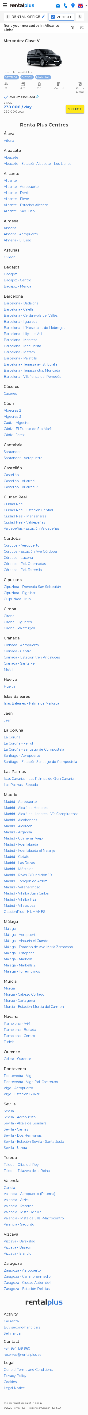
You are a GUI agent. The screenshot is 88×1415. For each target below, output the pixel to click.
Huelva (9, 686)
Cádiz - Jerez (14, 435)
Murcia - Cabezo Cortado (24, 994)
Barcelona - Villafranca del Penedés (32, 376)
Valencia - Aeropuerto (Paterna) (29, 1194)
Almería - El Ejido (17, 240)
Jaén (7, 720)
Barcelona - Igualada (20, 321)
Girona (9, 616)
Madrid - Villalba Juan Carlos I (27, 893)
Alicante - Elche (16, 199)
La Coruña (12, 737)
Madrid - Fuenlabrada (21, 844)
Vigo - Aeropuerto (18, 1088)
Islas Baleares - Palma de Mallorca (31, 703)
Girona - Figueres (18, 622)
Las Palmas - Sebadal (21, 785)
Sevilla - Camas (16, 1129)
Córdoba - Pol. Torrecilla (23, 570)
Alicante (10, 180)
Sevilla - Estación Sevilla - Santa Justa (34, 1141)
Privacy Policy (15, 1376)
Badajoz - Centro (17, 280)
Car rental (11, 1321)
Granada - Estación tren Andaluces (32, 657)
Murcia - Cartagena (19, 1000)
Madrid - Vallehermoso (22, 887)
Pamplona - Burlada (20, 1030)
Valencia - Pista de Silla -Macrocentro (34, 1218)
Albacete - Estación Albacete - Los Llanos (37, 164)
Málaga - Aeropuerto (21, 935)
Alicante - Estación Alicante (26, 205)
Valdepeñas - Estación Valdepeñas (31, 528)
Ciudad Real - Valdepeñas (24, 522)
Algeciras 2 (12, 410)
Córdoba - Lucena (18, 558)
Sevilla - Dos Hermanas (23, 1135)
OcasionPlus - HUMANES (24, 912)
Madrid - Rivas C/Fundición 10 (28, 875)
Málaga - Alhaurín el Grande (26, 941)
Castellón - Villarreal (19, 481)
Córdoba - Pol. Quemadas (25, 564)
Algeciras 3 (12, 416)
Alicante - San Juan (19, 211)
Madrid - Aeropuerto (20, 802)
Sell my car (13, 1333)
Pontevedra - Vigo (19, 1076)
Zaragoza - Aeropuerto (22, 1270)
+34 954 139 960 (17, 1348)
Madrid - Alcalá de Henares (25, 808)
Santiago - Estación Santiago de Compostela (40, 762)
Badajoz (10, 274)
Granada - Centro (17, 651)
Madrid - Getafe (16, 857)
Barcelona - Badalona (21, 303)
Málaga (10, 928)
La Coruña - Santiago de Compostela (34, 749)
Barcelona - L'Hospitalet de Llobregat (34, 328)
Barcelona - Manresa (20, 340)
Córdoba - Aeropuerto (21, 545)
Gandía (9, 1188)
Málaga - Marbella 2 (19, 965)
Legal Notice (14, 1388)
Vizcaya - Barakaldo (19, 1241)
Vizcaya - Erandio (17, 1253)
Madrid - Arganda (18, 832)
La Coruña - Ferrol (18, 743)
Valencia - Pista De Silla (22, 1212)
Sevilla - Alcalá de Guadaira (25, 1123)
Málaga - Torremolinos (22, 971)
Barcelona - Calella (19, 309)
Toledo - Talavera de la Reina (27, 1171)
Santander (12, 452)
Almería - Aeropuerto (21, 234)
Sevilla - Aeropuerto (20, 1117)
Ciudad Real (13, 504)
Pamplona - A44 (17, 1023)
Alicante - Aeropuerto (21, 187)
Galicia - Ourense (17, 1059)
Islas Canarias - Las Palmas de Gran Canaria (39, 778)
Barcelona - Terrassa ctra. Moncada (32, 370)
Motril (8, 669)
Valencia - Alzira (16, 1200)
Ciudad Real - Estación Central (28, 510)
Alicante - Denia (17, 193)
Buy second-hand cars (22, 1327)
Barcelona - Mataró (19, 352)
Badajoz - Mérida (17, 286)
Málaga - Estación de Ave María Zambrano (38, 947)
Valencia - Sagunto (19, 1224)
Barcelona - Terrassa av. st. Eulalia (30, 364)
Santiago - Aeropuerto (22, 755)
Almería (10, 228)
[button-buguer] (5, 5)
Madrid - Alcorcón (18, 826)
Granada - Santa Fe (19, 663)
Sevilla (9, 1111)
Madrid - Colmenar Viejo (23, 838)
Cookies (10, 1382)
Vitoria (9, 140)
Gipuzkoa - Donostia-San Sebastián (32, 587)
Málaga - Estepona (19, 953)
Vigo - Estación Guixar (21, 1094)
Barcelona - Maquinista (22, 346)
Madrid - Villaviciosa (19, 905)
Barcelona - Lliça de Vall (23, 334)
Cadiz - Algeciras (17, 423)
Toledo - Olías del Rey (21, 1165)
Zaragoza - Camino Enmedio (27, 1276)
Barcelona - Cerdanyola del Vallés (30, 315)
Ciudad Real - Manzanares (25, 516)
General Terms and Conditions (28, 1370)
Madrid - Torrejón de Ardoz (25, 881)
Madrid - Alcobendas (20, 820)
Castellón (11, 475)
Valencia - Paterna (18, 1206)
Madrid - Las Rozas (19, 863)
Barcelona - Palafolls (20, 358)
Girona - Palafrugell (19, 628)
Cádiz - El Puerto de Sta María (28, 429)
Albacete (11, 157)
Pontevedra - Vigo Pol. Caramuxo (31, 1082)
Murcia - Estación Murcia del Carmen (34, 1007)
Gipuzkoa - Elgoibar (19, 593)
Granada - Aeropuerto (21, 645)
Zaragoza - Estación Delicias (27, 1289)
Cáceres (10, 393)
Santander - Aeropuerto (23, 458)
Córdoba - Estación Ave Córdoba (30, 551)
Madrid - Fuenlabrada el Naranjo (29, 850)
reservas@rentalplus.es (22, 1354)
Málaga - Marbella (18, 959)
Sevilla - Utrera (15, 1148)
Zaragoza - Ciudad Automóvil (27, 1283)
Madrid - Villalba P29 (20, 899)
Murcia (9, 988)
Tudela (9, 1042)
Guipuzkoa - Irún (17, 599)
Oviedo (9, 257)
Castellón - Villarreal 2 (21, 487)
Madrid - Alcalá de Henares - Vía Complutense (41, 814)
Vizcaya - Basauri (17, 1247)
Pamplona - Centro (19, 1036)
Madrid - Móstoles (18, 869)
